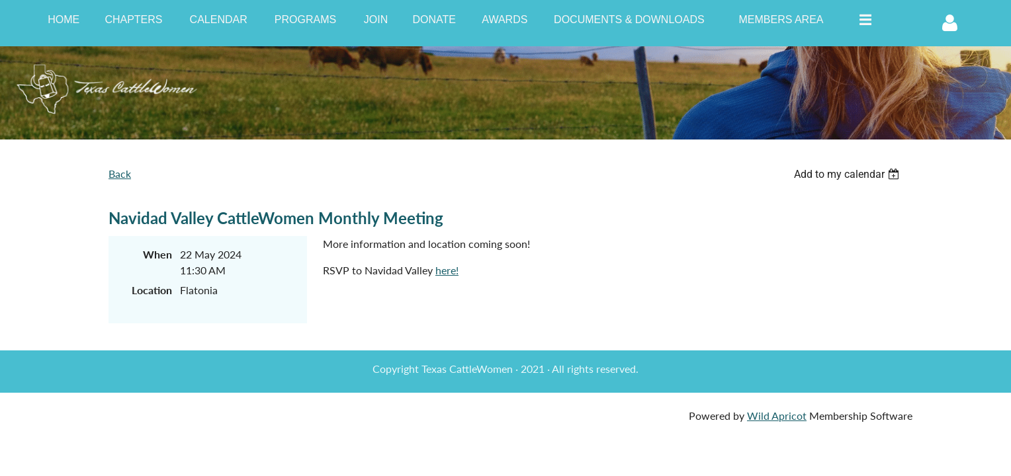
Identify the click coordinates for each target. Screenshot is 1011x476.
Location (152, 290)
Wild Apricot (777, 415)
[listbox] (848, 174)
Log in (949, 23)
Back (120, 173)
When (157, 254)
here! (447, 270)
